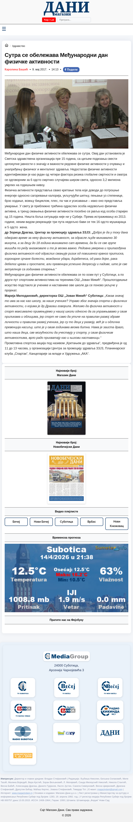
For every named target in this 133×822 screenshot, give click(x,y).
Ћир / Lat (49, 20)
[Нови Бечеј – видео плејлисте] (41, 522)
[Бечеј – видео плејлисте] (16, 522)
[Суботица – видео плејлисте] (66, 522)
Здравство (18, 45)
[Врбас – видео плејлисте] (91, 522)
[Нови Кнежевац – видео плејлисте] (116, 524)
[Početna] (66, 9)
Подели (71, 69)
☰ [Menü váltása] (4, 29)
